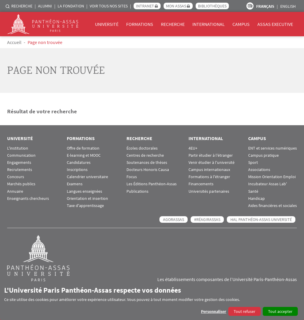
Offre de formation (83, 148)
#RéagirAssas (207, 219)
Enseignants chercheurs (28, 198)
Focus (131, 176)
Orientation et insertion (87, 198)
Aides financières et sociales (272, 205)
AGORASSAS (173, 219)
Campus (241, 24)
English (288, 6)
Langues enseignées (84, 191)
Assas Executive (275, 24)
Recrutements (19, 169)
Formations (139, 24)
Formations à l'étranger (209, 176)
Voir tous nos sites (109, 6)
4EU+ (193, 148)
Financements (201, 183)
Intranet (145, 6)
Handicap (256, 198)
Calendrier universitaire (87, 176)
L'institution (17, 148)
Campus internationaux (209, 169)
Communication (21, 155)
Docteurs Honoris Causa (147, 169)
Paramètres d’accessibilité (250, 6)
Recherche (21, 6)
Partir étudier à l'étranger (211, 155)
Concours (15, 176)
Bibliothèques (212, 6)
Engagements (19, 162)
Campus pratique (263, 155)
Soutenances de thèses (146, 162)
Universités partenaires (209, 191)
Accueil (14, 42)
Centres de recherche (145, 155)
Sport (253, 162)
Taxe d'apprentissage (85, 205)
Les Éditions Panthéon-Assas (151, 183)
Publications (137, 191)
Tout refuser (244, 311)
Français (265, 6)
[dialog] (152, 301)
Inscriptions (77, 169)
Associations (259, 169)
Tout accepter (280, 311)
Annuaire (15, 191)
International (208, 24)
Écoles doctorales (142, 148)
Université (106, 24)
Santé (253, 191)
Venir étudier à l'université (212, 162)
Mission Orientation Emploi (272, 176)
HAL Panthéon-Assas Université (261, 219)
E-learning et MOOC (84, 155)
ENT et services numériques (272, 148)
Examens (75, 183)
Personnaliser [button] (213, 311)
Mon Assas (176, 6)
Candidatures (79, 162)
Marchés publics (21, 183)
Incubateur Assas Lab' (267, 183)
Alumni (45, 6)
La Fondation (71, 6)
